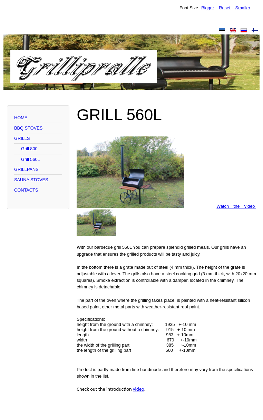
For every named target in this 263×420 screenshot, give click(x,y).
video (138, 389)
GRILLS (22, 138)
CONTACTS (26, 190)
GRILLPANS (26, 169)
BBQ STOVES (28, 128)
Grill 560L (30, 159)
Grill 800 (29, 148)
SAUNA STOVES (31, 179)
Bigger (207, 7)
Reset (224, 7)
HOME (20, 117)
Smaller (242, 7)
